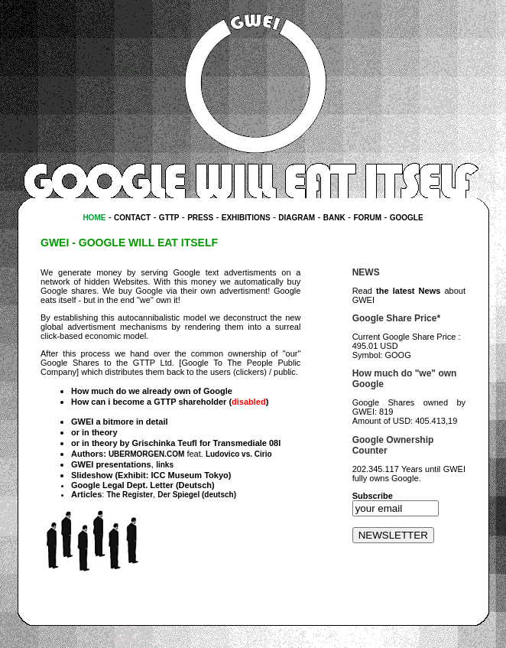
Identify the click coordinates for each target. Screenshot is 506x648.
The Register (129, 494)
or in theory (94, 432)
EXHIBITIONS (246, 217)
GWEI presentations (111, 464)
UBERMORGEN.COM (146, 454)
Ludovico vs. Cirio (239, 454)
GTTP (169, 217)
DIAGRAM (296, 217)
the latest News (408, 290)
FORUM (367, 217)
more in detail (140, 421)
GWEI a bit (92, 421)
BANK (334, 217)
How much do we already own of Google (151, 391)
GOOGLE (406, 217)
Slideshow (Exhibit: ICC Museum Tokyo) (151, 475)
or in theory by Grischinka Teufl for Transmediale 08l (176, 443)
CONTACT (132, 217)
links (165, 465)
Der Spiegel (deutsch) (196, 494)
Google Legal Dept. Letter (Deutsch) (143, 485)
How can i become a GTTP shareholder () (169, 401)
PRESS (200, 217)
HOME (94, 217)
